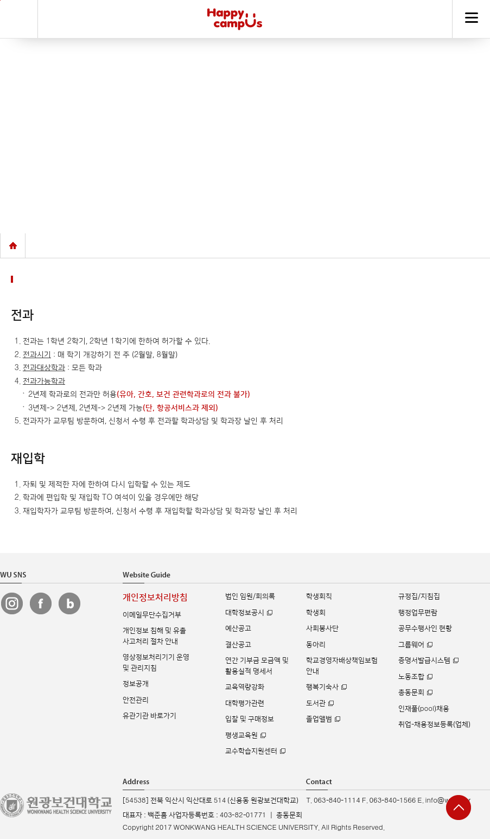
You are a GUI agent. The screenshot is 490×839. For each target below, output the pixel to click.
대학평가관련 (244, 703)
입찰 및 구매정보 (249, 719)
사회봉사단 (322, 628)
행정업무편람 (417, 612)
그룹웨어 (411, 645)
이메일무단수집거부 (152, 615)
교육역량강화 (244, 687)
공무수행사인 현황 (425, 628)
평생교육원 (241, 735)
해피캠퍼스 (234, 19)
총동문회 (411, 692)
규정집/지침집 (419, 596)
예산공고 (238, 628)
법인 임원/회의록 (250, 596)
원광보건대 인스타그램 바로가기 (12, 603)
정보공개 (136, 684)
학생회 (316, 612)
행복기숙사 (322, 687)
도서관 (316, 703)
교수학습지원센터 (251, 751)
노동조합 (411, 677)
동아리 (316, 645)
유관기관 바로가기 (149, 716)
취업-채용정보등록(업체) (434, 724)
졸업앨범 (319, 719)
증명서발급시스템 (424, 660)
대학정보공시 (244, 612)
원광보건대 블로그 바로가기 (69, 603)
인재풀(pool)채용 (423, 709)
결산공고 (238, 645)
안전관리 (136, 700)
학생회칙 (319, 596)
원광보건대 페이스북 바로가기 (41, 603)
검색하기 (19, 19)
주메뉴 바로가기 (0, 0)
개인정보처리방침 (155, 597)
